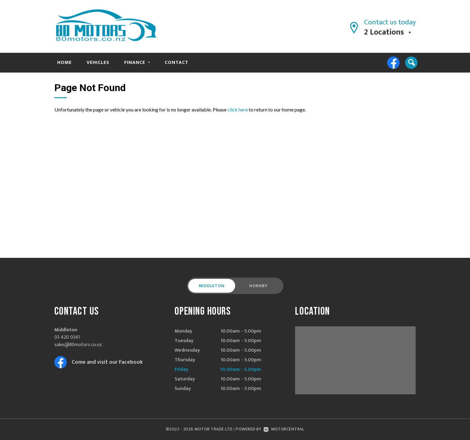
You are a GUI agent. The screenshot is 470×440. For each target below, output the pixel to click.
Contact (176, 62)
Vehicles (98, 62)
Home (64, 62)
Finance (137, 62)
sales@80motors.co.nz (78, 345)
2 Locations (384, 32)
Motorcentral (284, 429)
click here (237, 109)
